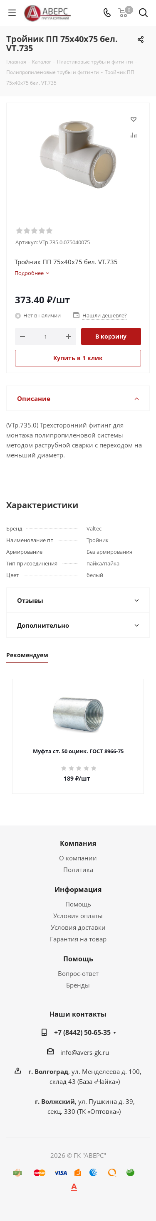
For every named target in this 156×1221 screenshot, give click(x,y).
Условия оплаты (78, 915)
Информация (78, 889)
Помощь (78, 904)
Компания (78, 843)
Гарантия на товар (78, 939)
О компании (78, 858)
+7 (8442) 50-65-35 (82, 1032)
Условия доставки (78, 927)
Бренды (78, 985)
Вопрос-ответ (78, 973)
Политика (78, 869)
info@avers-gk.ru (84, 1052)
